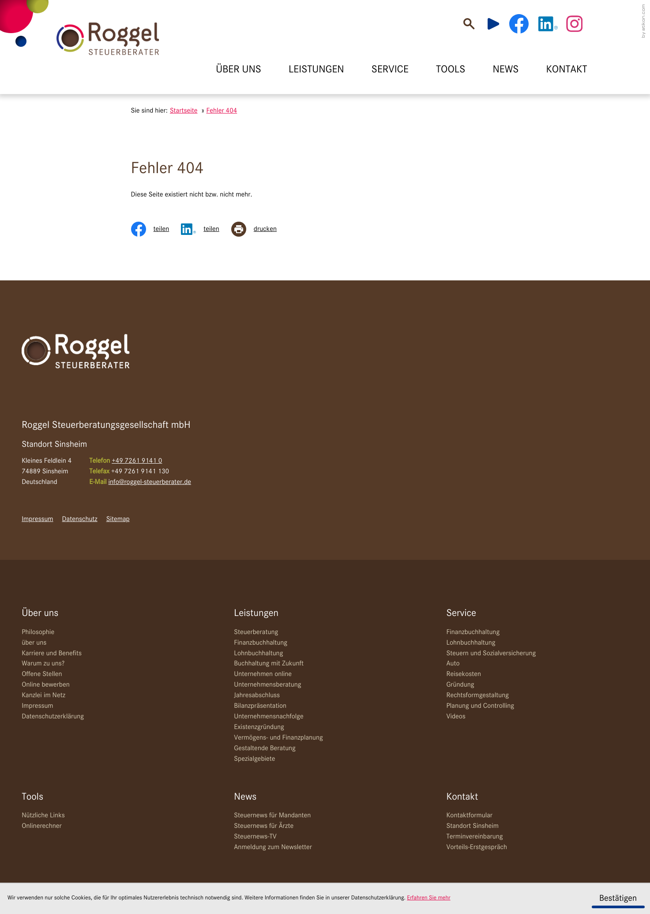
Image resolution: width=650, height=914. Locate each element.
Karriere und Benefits (52, 653)
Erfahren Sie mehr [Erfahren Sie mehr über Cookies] (428, 898)
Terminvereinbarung (474, 836)
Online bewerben (46, 684)
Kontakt (462, 797)
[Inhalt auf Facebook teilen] (156, 229)
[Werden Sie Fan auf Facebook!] (519, 24)
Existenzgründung (259, 727)
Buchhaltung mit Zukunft (269, 663)
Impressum (37, 519)
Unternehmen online (263, 674)
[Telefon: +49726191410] (137, 461)
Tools (32, 797)
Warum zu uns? (43, 663)
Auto (452, 663)
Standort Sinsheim (472, 826)
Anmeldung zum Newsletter (273, 847)
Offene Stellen (42, 674)
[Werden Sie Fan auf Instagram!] (574, 24)
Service (461, 613)
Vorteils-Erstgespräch (476, 847)
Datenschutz (80, 519)
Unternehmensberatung (267, 684)
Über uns (40, 613)
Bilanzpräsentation (260, 706)
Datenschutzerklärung (53, 716)
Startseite (184, 110)
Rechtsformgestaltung (477, 695)
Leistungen (256, 613)
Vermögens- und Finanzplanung (278, 737)
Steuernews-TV (255, 836)
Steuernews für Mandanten (272, 815)
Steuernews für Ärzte (263, 826)
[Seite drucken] (260, 229)
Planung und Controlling (480, 706)
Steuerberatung (256, 632)
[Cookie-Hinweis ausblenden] (618, 899)
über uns (34, 642)
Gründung (460, 684)
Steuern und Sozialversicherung (491, 653)
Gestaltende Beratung (265, 748)
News (245, 797)
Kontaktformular (469, 815)
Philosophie (38, 632)
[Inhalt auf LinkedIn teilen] (206, 229)
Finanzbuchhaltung (260, 642)
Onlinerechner (42, 826)
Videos (455, 716)
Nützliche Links (43, 815)
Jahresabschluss (257, 695)
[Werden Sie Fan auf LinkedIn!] (548, 24)
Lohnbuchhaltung (258, 653)
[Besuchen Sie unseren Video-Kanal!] (497, 24)
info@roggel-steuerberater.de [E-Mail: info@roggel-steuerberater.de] (150, 482)
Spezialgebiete (254, 759)
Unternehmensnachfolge (269, 716)
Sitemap (118, 519)
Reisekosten (463, 674)
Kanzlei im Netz (43, 695)
